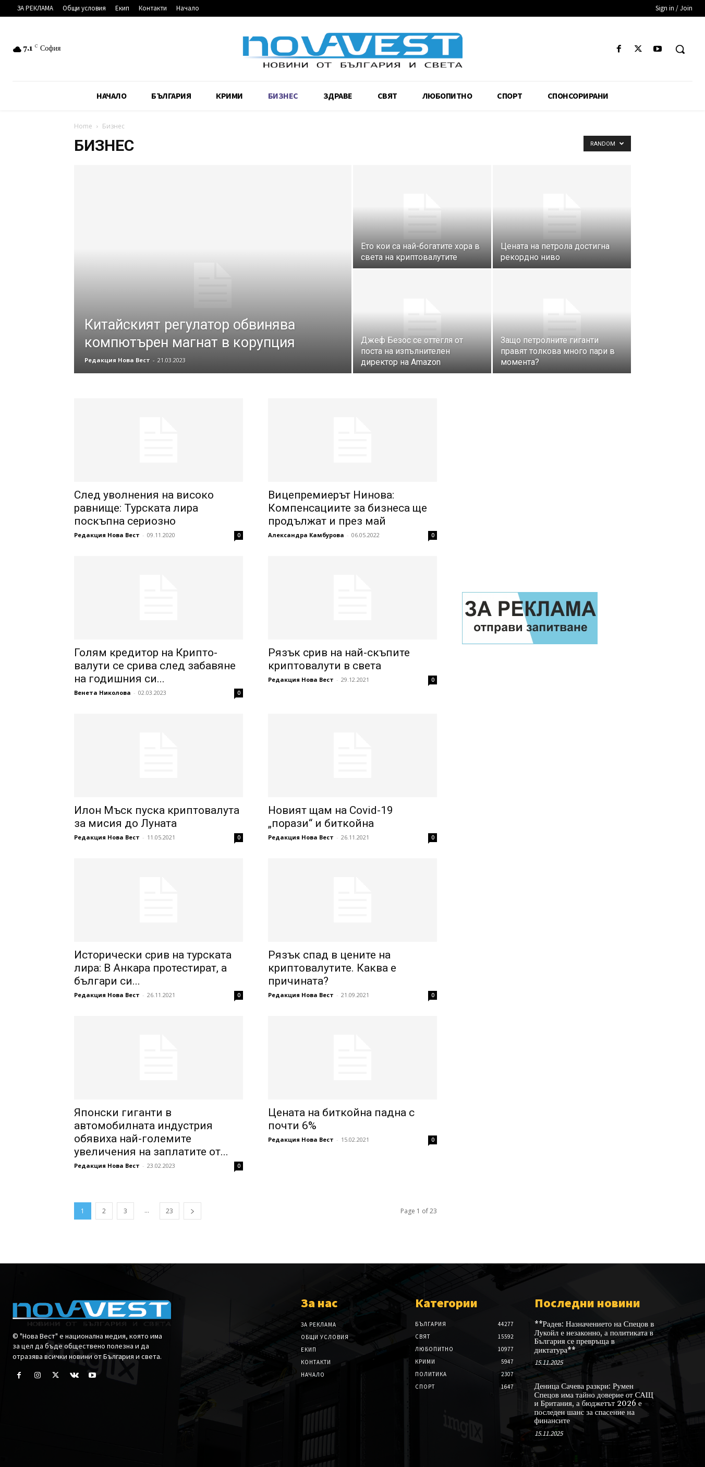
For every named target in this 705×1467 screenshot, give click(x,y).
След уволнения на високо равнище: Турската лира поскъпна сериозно (144, 508)
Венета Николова (102, 692)
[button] (679, 49)
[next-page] (192, 1211)
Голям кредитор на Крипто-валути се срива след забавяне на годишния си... (155, 665)
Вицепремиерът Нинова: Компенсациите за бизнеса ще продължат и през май (347, 508)
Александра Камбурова (306, 535)
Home (83, 126)
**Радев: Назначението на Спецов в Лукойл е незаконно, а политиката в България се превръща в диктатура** (594, 1337)
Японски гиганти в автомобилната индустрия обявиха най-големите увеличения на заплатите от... (151, 1132)
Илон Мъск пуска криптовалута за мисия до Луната (156, 817)
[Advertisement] (546, 479)
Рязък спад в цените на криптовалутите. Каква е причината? (332, 968)
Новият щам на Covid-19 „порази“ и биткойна (330, 817)
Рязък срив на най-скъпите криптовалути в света (339, 659)
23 (169, 1210)
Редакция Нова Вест (117, 360)
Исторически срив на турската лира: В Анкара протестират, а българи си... (153, 968)
